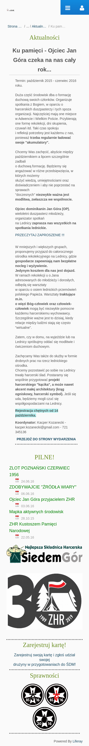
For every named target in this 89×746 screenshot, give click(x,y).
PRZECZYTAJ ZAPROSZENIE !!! (39, 235)
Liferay (78, 741)
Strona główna (15, 26)
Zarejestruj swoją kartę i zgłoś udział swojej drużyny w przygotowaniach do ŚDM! (44, 659)
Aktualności (39, 26)
